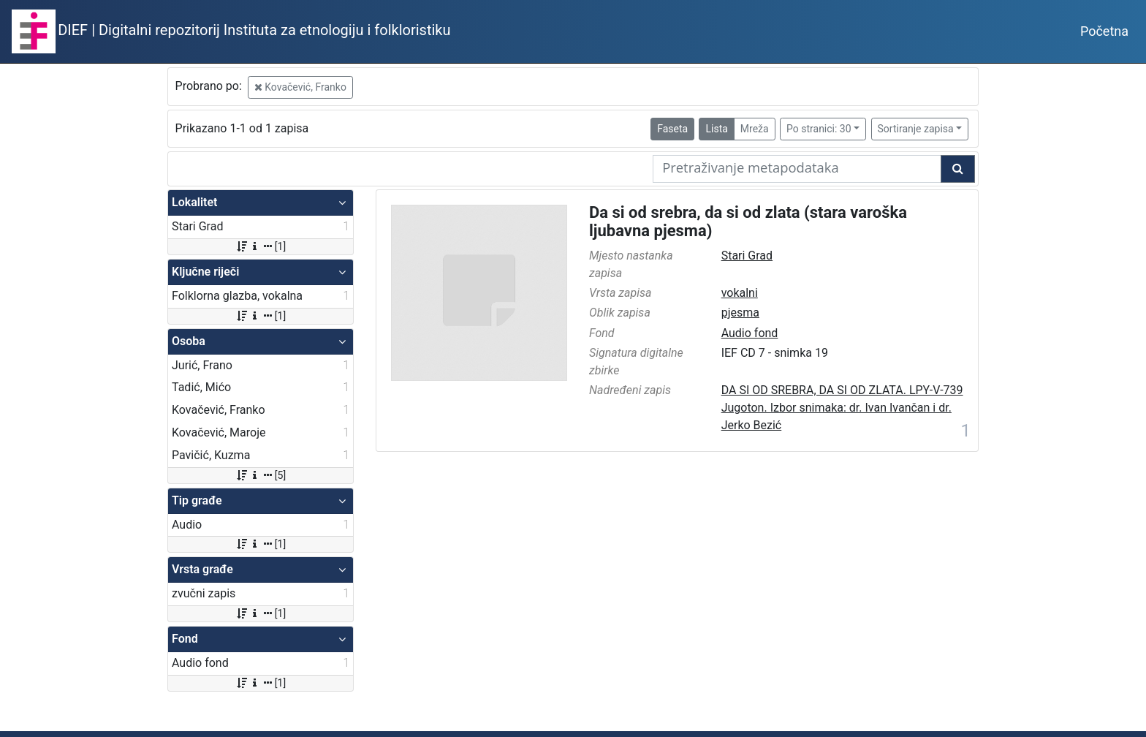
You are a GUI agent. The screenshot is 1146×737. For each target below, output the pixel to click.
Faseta (672, 129)
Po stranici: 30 (818, 129)
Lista (716, 129)
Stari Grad (747, 255)
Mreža (754, 129)
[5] (260, 475)
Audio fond (749, 333)
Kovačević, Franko (300, 87)
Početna (1104, 31)
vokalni (739, 293)
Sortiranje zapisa (916, 129)
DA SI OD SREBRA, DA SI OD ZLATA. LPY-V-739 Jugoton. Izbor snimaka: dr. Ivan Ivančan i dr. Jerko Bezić (842, 407)
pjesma (740, 313)
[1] (260, 246)
